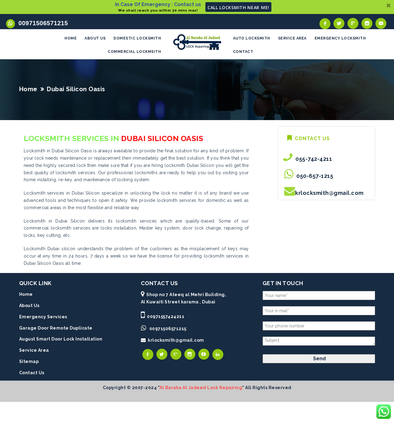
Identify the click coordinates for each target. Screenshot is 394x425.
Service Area (34, 351)
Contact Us (31, 373)
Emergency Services (43, 317)
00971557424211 (165, 317)
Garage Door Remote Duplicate (55, 328)
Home (28, 90)
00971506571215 (41, 23)
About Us (29, 306)
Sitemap (29, 362)
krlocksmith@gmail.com (329, 194)
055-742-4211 (312, 160)
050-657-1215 (313, 177)
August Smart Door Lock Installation (61, 339)
